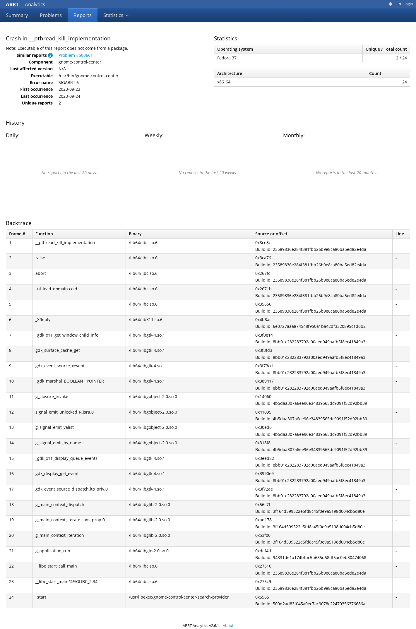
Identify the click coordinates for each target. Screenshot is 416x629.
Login (405, 3)
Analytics (25, 4)
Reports (82, 15)
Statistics (116, 15)
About (228, 625)
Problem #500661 (76, 55)
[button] (50, 55)
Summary (17, 15)
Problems (51, 15)
